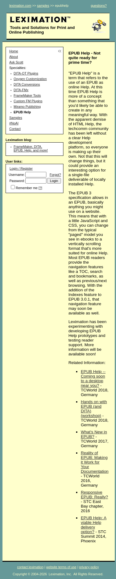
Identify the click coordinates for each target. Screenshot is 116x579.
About (13, 57)
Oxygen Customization (30, 79)
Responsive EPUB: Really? (94, 494)
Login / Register (21, 168)
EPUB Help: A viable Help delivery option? (93, 525)
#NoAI (14, 123)
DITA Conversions (27, 84)
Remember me (26, 188)
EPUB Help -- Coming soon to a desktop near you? (93, 378)
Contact (15, 129)
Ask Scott (16, 62)
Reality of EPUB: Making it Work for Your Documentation (95, 462)
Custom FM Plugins (28, 101)
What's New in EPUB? (94, 434)
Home (13, 51)
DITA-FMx (21, 90)
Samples (15, 117)
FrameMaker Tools (27, 95)
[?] (40, 188)
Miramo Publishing (27, 106)
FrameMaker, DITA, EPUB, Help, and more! (31, 148)
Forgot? (55, 174)
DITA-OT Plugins (26, 73)
